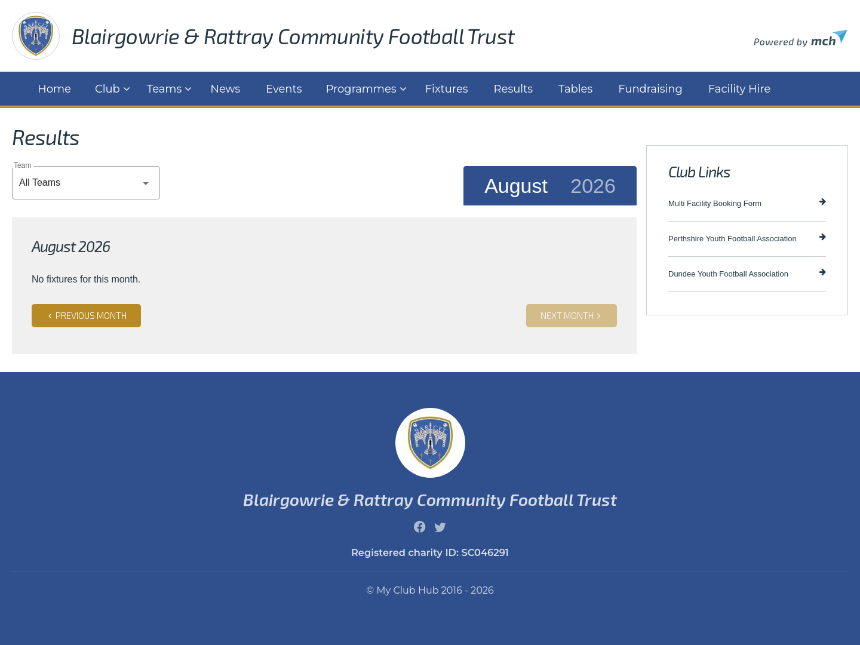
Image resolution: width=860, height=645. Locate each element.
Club (107, 89)
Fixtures (446, 89)
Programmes (361, 89)
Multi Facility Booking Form (747, 203)
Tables (575, 89)
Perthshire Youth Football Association (747, 238)
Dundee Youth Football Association (747, 273)
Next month (571, 315)
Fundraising (650, 89)
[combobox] (86, 182)
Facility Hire (739, 89)
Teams (164, 89)
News (225, 89)
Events (284, 89)
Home (54, 89)
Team (22, 166)
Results (513, 89)
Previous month (86, 315)
